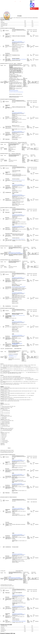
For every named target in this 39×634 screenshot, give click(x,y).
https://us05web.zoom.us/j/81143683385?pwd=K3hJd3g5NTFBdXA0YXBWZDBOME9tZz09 (16, 253)
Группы (14, 1)
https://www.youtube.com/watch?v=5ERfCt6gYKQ (19, 59)
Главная (3, 1)
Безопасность (18, 1)
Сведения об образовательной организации (7, 1)
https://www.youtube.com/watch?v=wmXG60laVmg (12, 355)
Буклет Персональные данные (23, 1)
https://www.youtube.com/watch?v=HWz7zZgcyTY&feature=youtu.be (13, 90)
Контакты (28, 1)
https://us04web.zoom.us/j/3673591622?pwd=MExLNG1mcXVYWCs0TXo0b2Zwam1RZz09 (18, 41)
